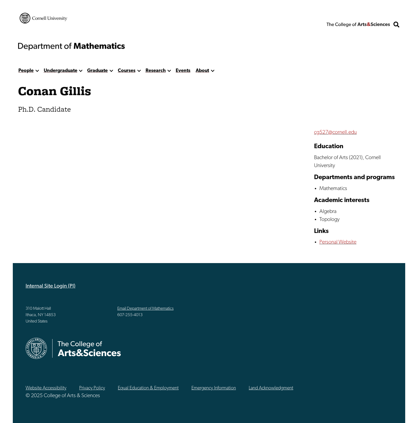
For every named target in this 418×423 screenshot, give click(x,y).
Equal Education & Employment (148, 388)
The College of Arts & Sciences (358, 24)
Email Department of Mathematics (145, 309)
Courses (126, 70)
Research (156, 70)
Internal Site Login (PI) (50, 286)
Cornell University (43, 18)
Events (183, 70)
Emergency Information (213, 388)
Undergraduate (60, 70)
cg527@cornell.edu (335, 132)
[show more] (37, 70)
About (202, 70)
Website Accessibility (46, 388)
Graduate (97, 70)
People (26, 70)
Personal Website (337, 242)
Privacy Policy (92, 388)
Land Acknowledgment (271, 388)
